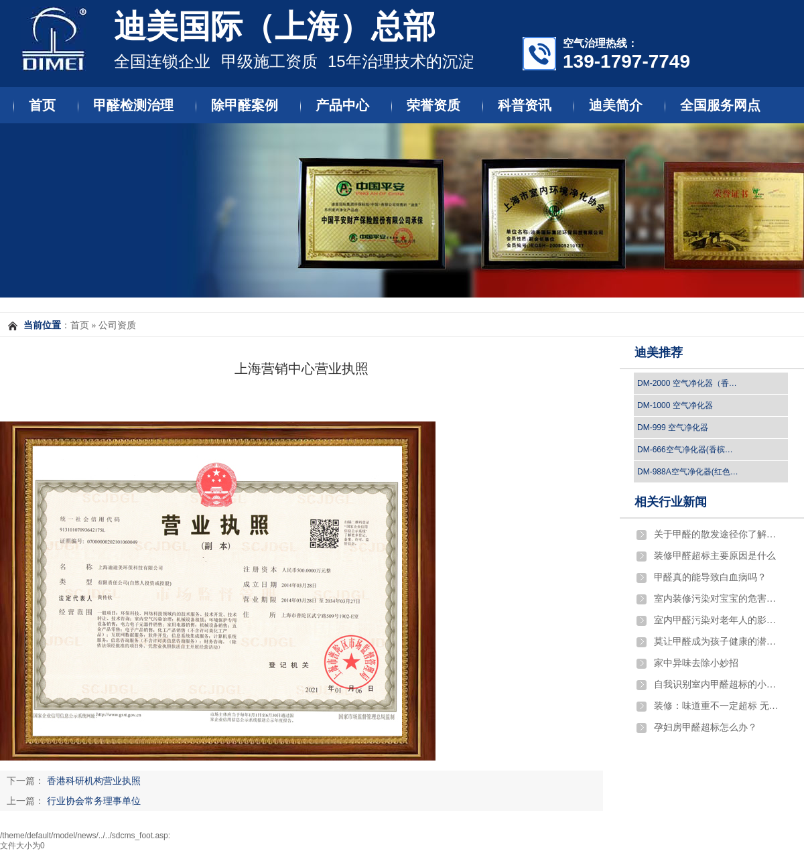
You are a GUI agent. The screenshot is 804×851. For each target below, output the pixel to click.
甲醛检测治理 (133, 105)
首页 (42, 105)
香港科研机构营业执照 (94, 780)
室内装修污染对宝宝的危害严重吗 (717, 599)
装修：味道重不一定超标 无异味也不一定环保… (717, 706)
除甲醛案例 (244, 105)
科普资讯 (524, 105)
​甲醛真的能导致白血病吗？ (710, 577)
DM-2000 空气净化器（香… (687, 383)
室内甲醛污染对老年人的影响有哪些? (717, 620)
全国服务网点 (720, 105)
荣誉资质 (433, 105)
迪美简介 (616, 105)
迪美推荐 (658, 352)
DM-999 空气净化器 (672, 427)
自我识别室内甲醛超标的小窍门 (717, 684)
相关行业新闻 (670, 502)
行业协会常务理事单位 (94, 800)
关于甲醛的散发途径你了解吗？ (717, 534)
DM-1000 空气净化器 (675, 405)
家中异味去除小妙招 (696, 663)
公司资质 (117, 325)
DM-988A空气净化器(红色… (687, 471)
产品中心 (342, 105)
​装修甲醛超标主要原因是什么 (715, 556)
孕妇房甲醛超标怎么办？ (705, 727)
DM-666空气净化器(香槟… (685, 449)
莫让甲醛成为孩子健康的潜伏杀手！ (717, 642)
